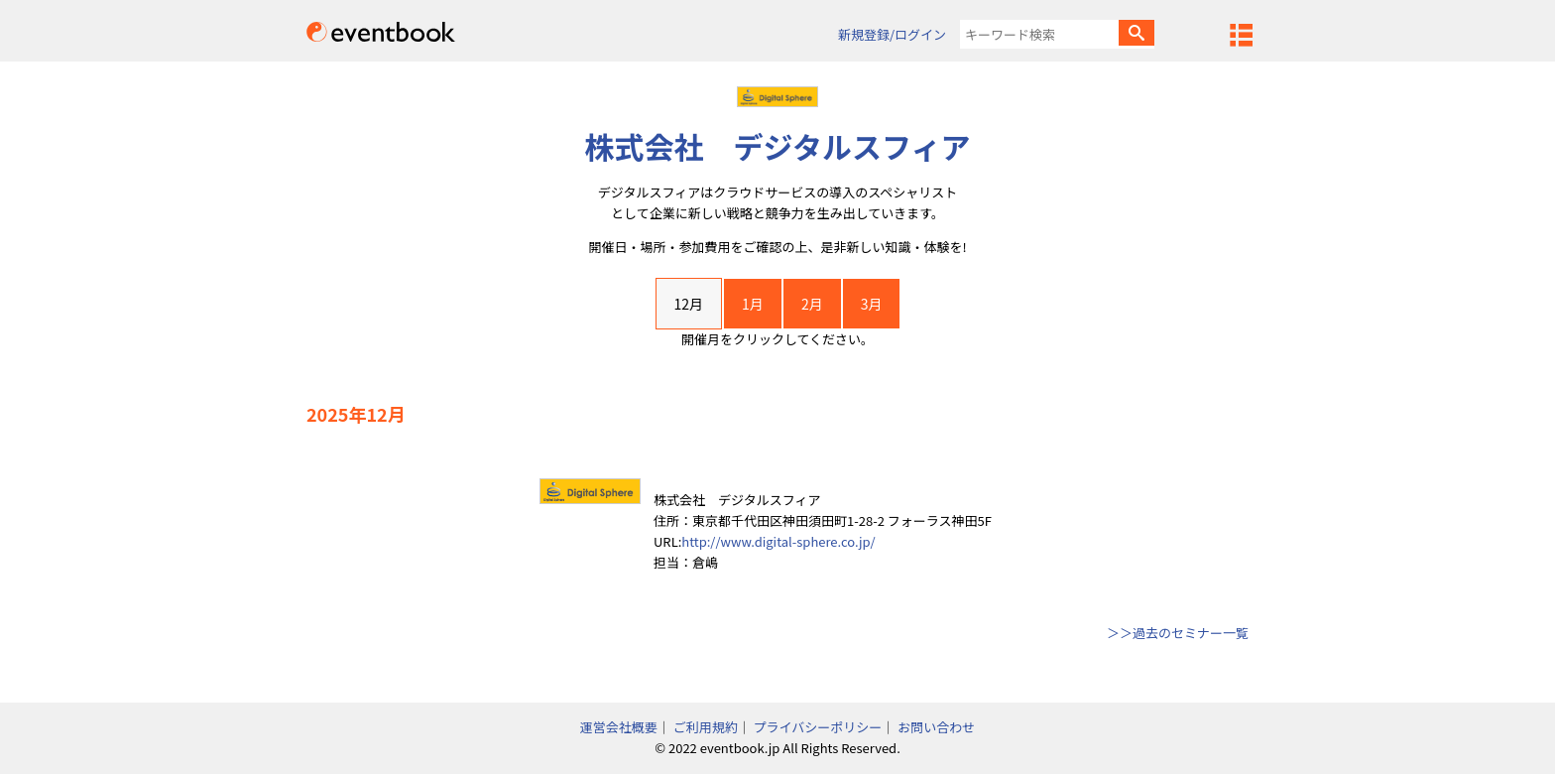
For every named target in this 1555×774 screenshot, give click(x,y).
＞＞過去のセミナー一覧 (1178, 632)
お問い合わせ (936, 726)
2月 (812, 304)
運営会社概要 (619, 726)
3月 (872, 304)
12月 (689, 304)
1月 (753, 304)
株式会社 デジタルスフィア (778, 146)
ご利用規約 (705, 726)
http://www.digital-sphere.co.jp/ (778, 541)
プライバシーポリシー (818, 726)
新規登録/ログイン (892, 34)
